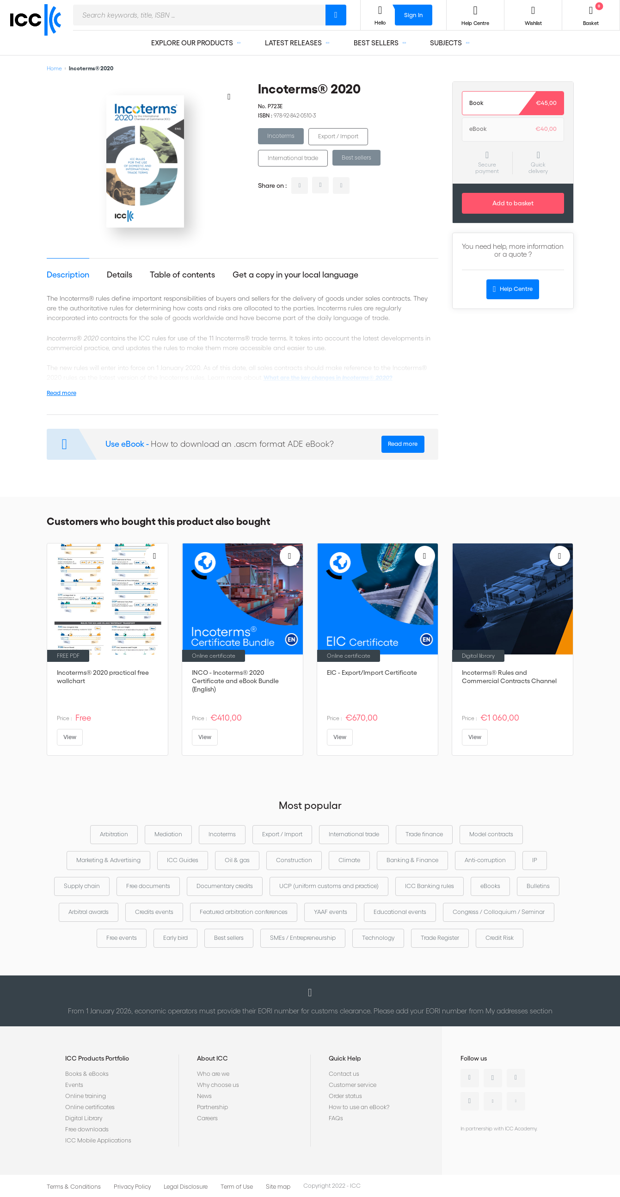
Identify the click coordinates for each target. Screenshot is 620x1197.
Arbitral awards (88, 911)
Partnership (212, 1107)
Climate (349, 860)
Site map (278, 1186)
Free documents (148, 885)
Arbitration (114, 834)
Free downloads (87, 1129)
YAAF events (330, 911)
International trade (293, 157)
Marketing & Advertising (108, 860)
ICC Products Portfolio (97, 1058)
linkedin (299, 185)
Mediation (168, 834)
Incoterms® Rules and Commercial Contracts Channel (509, 677)
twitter (320, 185)
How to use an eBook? (359, 1107)
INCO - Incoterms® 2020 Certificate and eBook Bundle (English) (235, 681)
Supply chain (82, 885)
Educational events (400, 911)
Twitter (493, 1078)
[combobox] (199, 15)
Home (54, 68)
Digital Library (83, 1118)
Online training (85, 1095)
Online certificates (90, 1107)
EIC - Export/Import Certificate (372, 672)
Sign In (413, 15)
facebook (341, 185)
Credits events (154, 911)
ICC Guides (182, 860)
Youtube (493, 1101)
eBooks (490, 885)
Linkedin (469, 1078)
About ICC (212, 1058)
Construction (294, 860)
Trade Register (440, 937)
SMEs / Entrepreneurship (303, 937)
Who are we (213, 1073)
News (204, 1095)
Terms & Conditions (74, 1186)
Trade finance (424, 834)
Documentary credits (224, 885)
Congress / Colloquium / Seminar (499, 911)
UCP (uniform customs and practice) (329, 885)
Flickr (516, 1101)
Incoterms (281, 135)
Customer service (352, 1084)
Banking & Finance (412, 860)
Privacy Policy (132, 1186)
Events (74, 1084)
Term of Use (237, 1186)
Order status (345, 1095)
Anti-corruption (485, 860)
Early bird (175, 937)
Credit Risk (499, 937)
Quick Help (345, 1058)
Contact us (344, 1073)
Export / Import (338, 136)
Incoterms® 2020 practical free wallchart (103, 677)
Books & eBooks (87, 1073)
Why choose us (218, 1084)
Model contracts (491, 834)
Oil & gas (237, 860)
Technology (378, 937)
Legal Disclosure (186, 1186)
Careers (207, 1118)
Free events (121, 937)
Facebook (516, 1078)
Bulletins (538, 885)
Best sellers (356, 157)
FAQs (336, 1118)
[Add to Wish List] (229, 96)
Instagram (469, 1101)
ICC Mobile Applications (98, 1140)
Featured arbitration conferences (244, 911)
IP (534, 860)
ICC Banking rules (429, 885)
